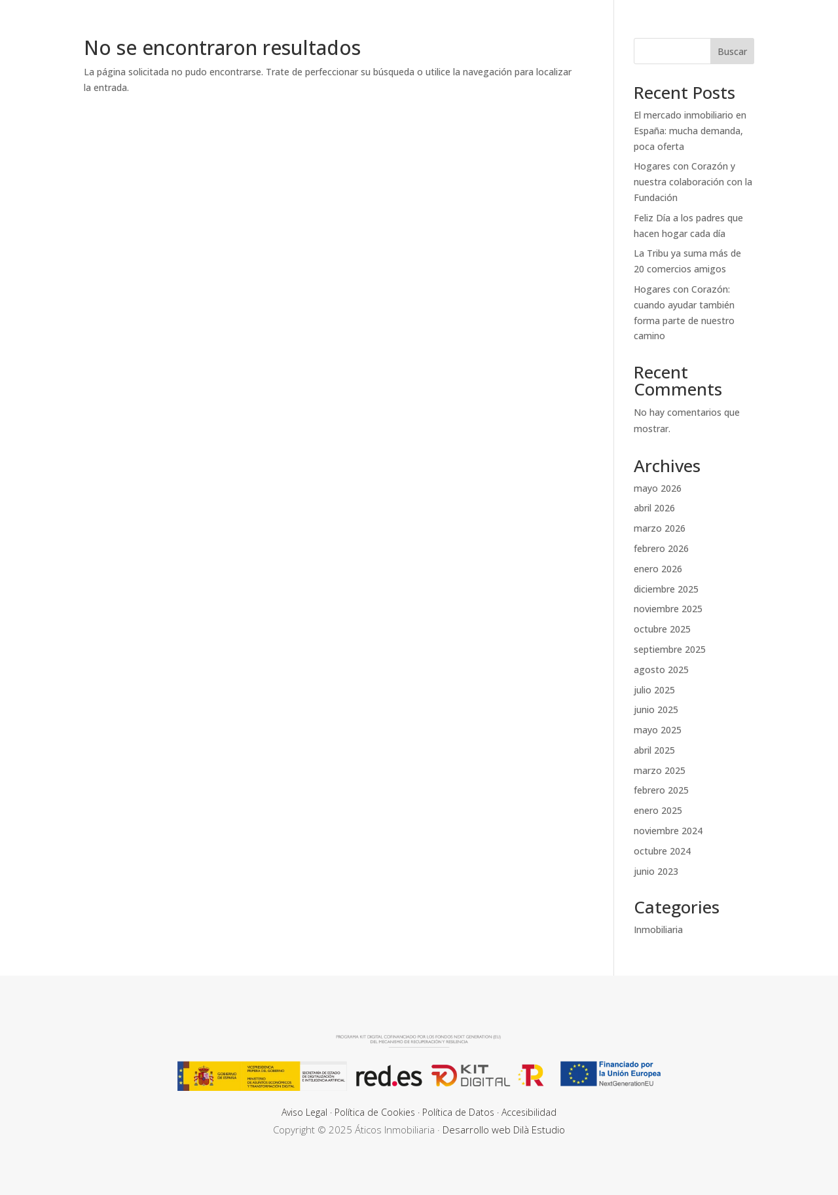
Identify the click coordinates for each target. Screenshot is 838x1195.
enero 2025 (658, 810)
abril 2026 (654, 508)
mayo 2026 (658, 488)
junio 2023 (656, 871)
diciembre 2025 (666, 589)
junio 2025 (656, 709)
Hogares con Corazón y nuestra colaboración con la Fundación (693, 182)
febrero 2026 (661, 548)
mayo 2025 (658, 730)
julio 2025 (654, 690)
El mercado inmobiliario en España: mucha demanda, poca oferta (690, 131)
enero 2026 (658, 568)
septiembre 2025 (670, 649)
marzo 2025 (659, 770)
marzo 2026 (659, 528)
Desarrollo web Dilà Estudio (504, 1129)
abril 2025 (654, 750)
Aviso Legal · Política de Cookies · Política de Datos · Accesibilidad (419, 1112)
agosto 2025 (661, 669)
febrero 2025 (661, 790)
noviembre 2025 (668, 608)
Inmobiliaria (658, 929)
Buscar (732, 51)
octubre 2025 (662, 629)
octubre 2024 (662, 851)
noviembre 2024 (668, 830)
